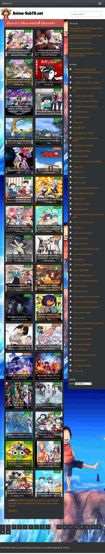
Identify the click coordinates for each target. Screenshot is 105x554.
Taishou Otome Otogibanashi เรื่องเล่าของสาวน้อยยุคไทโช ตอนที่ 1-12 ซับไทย (19, 287)
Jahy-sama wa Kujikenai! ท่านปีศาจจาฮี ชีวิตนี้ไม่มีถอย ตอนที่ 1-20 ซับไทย (49, 317)
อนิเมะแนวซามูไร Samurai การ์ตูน (85, 302)
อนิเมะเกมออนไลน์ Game (82, 254)
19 (2, 532)
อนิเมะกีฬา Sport (79, 128)
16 (87, 527)
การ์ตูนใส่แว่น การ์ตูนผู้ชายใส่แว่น (85, 107)
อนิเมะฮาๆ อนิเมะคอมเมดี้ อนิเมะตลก (86, 249)
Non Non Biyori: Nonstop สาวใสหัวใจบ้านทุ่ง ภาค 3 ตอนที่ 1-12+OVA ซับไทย (48, 140)
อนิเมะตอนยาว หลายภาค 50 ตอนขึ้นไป (87, 162)
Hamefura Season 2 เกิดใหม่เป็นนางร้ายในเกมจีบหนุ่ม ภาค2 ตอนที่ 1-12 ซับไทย (19, 228)
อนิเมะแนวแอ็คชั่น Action (82, 334)
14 (76, 527)
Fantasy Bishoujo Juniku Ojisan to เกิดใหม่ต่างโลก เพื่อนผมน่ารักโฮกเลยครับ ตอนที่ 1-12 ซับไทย (19, 52)
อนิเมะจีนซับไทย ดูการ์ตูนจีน (83, 133)
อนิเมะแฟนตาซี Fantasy (82, 344)
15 (82, 527)
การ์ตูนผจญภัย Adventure (82, 77)
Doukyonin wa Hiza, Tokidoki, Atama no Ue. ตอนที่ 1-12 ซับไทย (48, 494)
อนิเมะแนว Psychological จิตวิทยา (85, 281)
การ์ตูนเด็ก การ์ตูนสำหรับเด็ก (83, 96)
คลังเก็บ (72, 384)
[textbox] (86, 14)
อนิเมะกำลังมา (78, 122)
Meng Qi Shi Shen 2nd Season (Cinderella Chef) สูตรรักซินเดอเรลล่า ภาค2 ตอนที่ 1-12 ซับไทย (49, 287)
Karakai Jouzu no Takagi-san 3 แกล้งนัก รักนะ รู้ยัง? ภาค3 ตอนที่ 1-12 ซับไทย (19, 140)
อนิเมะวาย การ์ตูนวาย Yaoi (83, 222)
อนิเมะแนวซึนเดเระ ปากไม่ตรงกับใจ (86, 307)
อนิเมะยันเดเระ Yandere (81, 204)
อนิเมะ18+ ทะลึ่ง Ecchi (81, 117)
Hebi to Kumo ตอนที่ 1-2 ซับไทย (80, 48)
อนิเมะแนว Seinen (80, 286)
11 (59, 527)
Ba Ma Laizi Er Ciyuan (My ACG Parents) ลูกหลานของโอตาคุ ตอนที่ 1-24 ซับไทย (49, 228)
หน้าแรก (6, 3)
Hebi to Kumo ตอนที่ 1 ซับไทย (80, 43)
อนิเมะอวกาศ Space (80, 238)
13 (70, 527)
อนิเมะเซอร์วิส (78, 260)
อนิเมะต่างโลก (78, 167)
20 (8, 532)
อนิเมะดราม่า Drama (80, 156)
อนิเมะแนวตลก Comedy (82, 313)
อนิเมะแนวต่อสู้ (78, 318)
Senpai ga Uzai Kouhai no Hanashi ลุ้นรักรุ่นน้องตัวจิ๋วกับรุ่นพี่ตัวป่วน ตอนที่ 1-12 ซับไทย (49, 258)
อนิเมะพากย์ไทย (79, 199)
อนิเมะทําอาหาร (79, 172)
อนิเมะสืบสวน (78, 228)
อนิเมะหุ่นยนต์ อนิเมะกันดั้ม (82, 233)
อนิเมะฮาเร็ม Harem (80, 244)
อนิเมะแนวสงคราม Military (82, 328)
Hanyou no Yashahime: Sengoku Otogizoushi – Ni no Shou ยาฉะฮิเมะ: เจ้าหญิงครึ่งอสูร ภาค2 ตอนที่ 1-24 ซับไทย (19, 110)
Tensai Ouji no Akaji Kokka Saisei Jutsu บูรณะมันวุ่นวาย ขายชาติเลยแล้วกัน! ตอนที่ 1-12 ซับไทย (49, 52)
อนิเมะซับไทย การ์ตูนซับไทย (83, 146)
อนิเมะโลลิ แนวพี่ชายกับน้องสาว (84, 355)
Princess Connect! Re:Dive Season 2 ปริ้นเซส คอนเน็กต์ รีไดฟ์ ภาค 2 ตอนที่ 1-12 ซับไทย (19, 82)
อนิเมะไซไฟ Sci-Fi (79, 360)
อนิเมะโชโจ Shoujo (80, 350)
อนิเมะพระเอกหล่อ (79, 183)
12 (65, 527)
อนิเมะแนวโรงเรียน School (82, 339)
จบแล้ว (12, 510)
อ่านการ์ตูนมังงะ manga (81, 366)
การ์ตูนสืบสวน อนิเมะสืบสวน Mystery (86, 83)
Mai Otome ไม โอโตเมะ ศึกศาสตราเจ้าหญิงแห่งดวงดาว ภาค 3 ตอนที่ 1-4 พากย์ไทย (19, 493)
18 (99, 527)
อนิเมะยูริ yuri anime (80, 209)
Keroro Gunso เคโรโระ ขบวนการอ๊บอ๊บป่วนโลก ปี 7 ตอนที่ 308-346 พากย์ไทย (19, 463)
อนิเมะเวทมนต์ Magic (80, 270)
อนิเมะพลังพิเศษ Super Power (83, 193)
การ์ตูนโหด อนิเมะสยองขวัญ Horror (85, 101)
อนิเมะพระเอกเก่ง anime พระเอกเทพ (86, 188)
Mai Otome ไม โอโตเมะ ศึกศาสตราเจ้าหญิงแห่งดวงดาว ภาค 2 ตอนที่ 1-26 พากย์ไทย (49, 434)
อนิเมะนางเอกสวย (79, 177)
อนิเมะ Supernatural (80, 112)
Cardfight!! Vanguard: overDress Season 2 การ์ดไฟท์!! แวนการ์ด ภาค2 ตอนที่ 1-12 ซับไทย (19, 258)
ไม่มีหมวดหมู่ (78, 371)
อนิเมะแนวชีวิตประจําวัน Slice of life (86, 297)
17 (93, 527)
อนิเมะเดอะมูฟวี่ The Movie (83, 265)
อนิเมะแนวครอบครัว (80, 291)
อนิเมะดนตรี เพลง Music (82, 151)
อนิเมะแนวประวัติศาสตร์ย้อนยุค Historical (88, 323)
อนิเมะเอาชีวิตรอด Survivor (83, 275)
